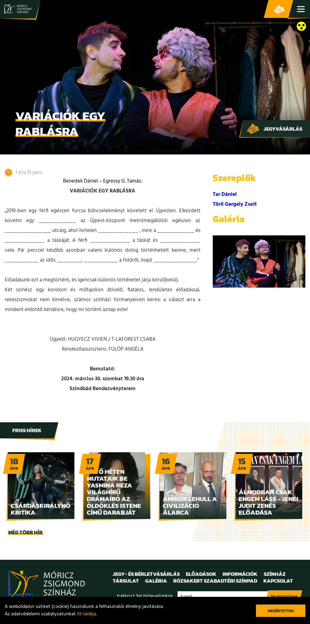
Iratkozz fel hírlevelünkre (145, 596)
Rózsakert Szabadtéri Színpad (215, 581)
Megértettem (281, 611)
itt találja (86, 614)
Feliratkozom (284, 596)
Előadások (201, 574)
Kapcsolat (278, 581)
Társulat (126, 581)
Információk (240, 574)
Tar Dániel (225, 194)
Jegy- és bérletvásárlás (279, 9)
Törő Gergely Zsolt (235, 204)
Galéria (156, 581)
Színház (275, 574)
